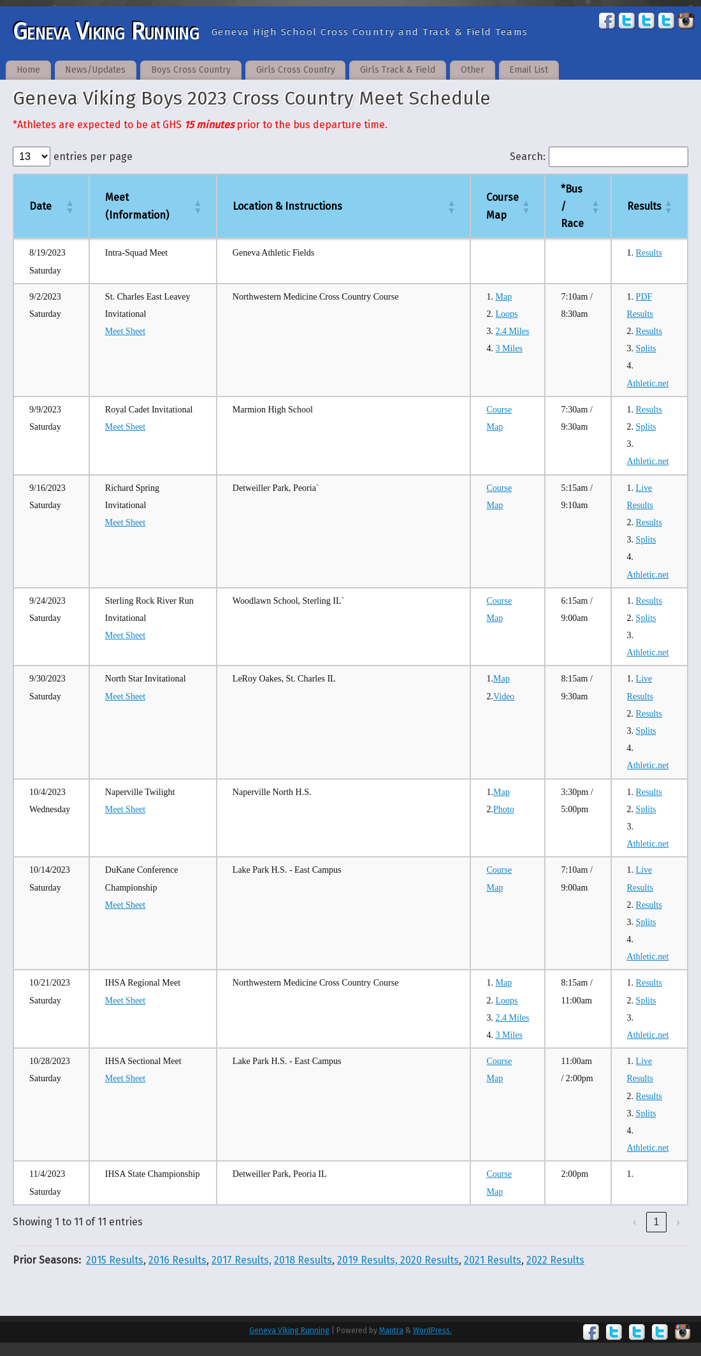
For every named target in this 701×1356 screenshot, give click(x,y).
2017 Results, (241, 1260)
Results (649, 253)
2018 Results (303, 1260)
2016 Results (177, 1260)
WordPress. (432, 1330)
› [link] (677, 1221)
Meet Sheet (125, 331)
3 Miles (508, 348)
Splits (646, 348)
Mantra (391, 1330)
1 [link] (657, 1221)
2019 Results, (368, 1260)
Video (503, 696)
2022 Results (555, 1260)
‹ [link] (634, 1221)
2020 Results (429, 1260)
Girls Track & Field (397, 69)
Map (503, 297)
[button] (69, 206)
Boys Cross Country (191, 69)
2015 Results (114, 1260)
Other (472, 69)
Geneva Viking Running (106, 32)
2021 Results (492, 1260)
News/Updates (95, 69)
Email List (528, 69)
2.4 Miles (512, 331)
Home (28, 69)
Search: (528, 156)
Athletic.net (648, 383)
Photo (503, 809)
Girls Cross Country (295, 69)
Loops (506, 314)
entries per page (93, 156)
